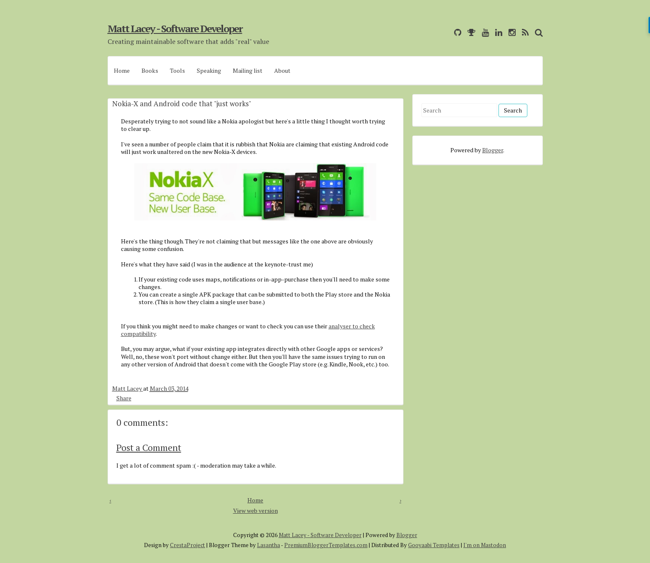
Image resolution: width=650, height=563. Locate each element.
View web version (255, 510)
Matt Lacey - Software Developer (175, 28)
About (282, 70)
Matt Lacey (127, 388)
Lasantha (268, 545)
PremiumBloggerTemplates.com (325, 545)
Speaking (209, 70)
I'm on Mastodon (484, 545)
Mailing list (247, 70)
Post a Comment (148, 447)
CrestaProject (187, 545)
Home (122, 70)
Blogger (492, 150)
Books (149, 70)
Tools (177, 70)
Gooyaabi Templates (434, 545)
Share (123, 397)
